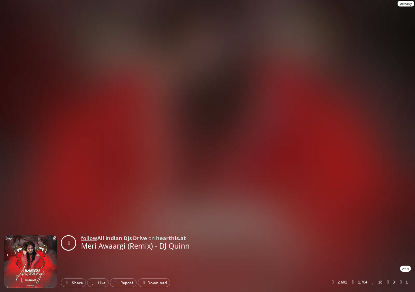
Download (154, 283)
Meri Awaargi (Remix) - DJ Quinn (135, 246)
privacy (406, 3)
